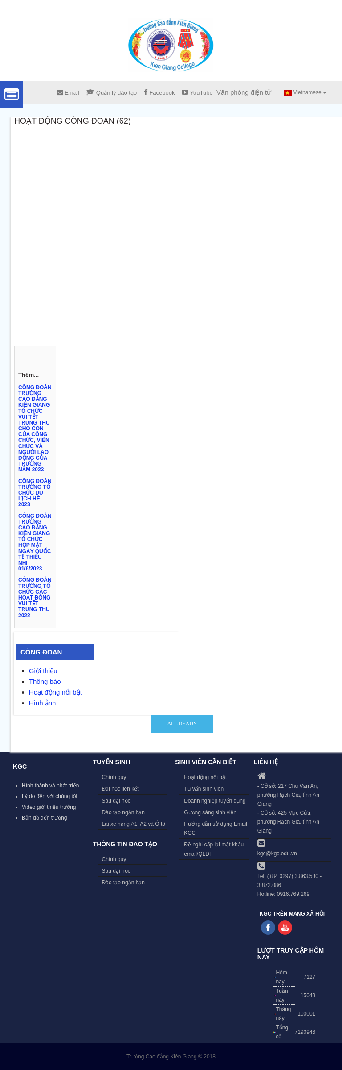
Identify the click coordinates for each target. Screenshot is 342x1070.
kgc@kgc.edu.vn (277, 853)
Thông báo (45, 681)
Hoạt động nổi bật (55, 692)
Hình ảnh (42, 703)
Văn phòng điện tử (243, 92)
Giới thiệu (43, 670)
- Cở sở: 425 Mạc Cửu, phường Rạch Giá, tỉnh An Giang (288, 822)
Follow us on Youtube (285, 927)
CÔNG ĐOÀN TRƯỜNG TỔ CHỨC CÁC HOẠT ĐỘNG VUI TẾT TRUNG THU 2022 (35, 597)
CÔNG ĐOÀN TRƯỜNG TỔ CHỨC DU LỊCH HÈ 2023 (35, 493)
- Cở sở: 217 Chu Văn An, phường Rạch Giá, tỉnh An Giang (288, 795)
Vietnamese (305, 92)
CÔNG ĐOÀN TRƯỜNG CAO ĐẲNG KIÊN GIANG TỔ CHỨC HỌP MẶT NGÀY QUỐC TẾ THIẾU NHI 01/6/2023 (35, 542)
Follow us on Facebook (268, 927)
